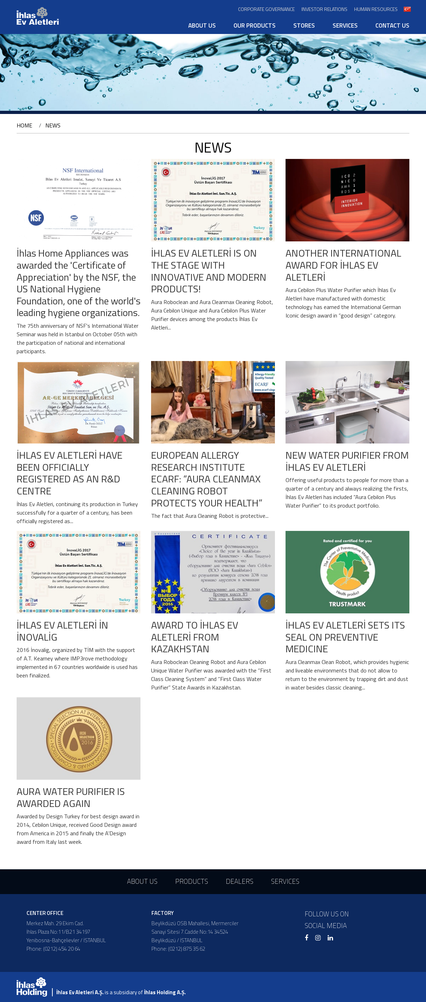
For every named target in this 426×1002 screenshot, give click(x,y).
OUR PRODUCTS (255, 25)
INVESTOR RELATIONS (324, 9)
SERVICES (345, 25)
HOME (24, 125)
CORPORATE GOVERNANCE (266, 9)
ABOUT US (202, 25)
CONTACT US (392, 25)
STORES (304, 25)
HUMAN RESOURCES (376, 9)
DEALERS (239, 881)
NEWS (53, 125)
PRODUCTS (191, 881)
